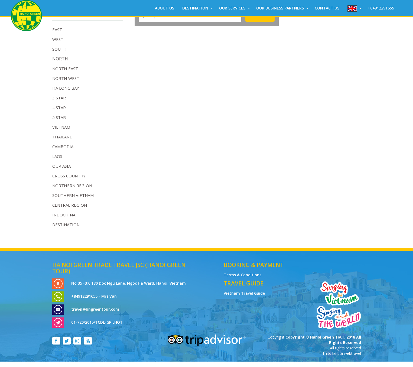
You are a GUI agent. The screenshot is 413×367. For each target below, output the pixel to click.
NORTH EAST (65, 68)
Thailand (62, 136)
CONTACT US (327, 8)
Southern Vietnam (73, 195)
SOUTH (59, 49)
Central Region (69, 205)
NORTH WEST (65, 78)
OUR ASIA (61, 166)
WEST (57, 39)
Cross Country (69, 175)
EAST (57, 29)
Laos (57, 156)
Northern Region (72, 185)
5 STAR (59, 117)
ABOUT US (164, 8)
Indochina (63, 214)
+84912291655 (381, 8)
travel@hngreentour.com (95, 309)
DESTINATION (195, 8)
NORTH (60, 59)
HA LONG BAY (65, 88)
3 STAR (59, 97)
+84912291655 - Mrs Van (94, 296)
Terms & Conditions (242, 274)
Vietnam (61, 127)
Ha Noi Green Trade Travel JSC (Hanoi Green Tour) (119, 268)
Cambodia (62, 146)
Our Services (232, 8)
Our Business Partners (280, 8)
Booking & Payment (254, 265)
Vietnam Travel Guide (244, 293)
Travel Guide (244, 283)
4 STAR (59, 107)
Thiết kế (329, 353)
